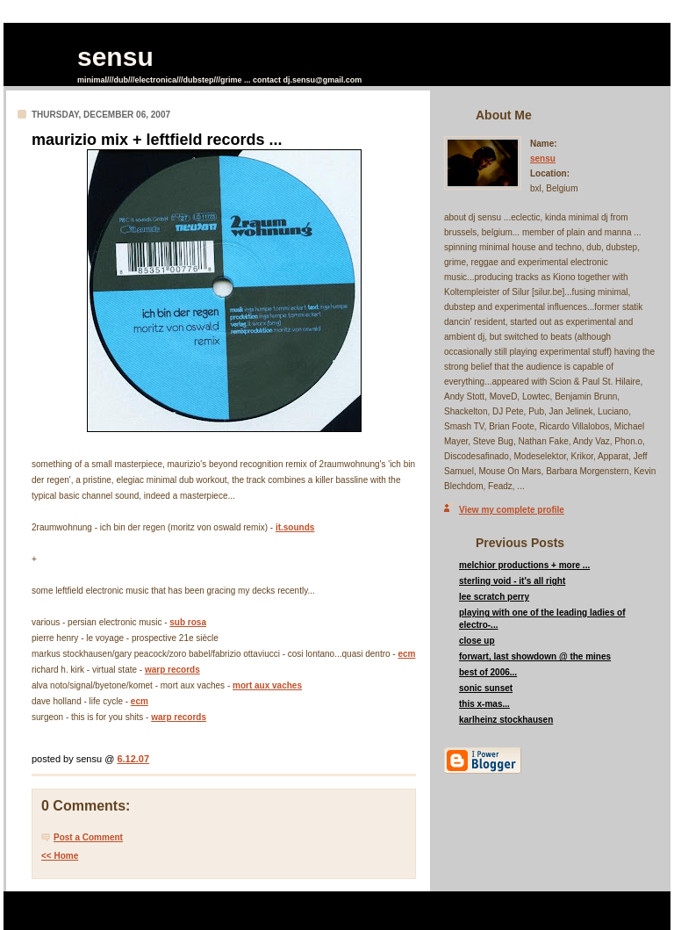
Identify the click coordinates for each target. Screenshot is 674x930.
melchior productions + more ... (524, 565)
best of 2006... (488, 672)
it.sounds (295, 527)
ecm (406, 654)
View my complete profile (511, 510)
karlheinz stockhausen (506, 720)
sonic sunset (486, 688)
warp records (172, 669)
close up (477, 640)
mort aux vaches (267, 685)
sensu (115, 56)
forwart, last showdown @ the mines (535, 656)
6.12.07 (133, 758)
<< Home (59, 856)
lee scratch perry (494, 597)
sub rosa (187, 622)
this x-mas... (484, 704)
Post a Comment (88, 837)
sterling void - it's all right (512, 581)
